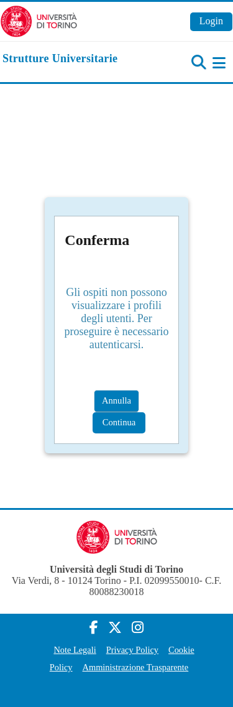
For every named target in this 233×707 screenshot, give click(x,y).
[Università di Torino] (39, 20)
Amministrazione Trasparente (136, 667)
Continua (119, 422)
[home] (59, 59)
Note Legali (74, 650)
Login (211, 21)
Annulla (116, 400)
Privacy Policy (132, 650)
